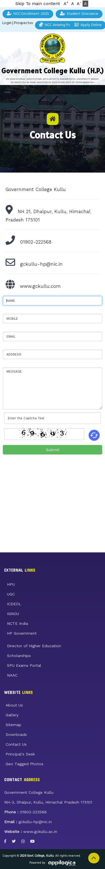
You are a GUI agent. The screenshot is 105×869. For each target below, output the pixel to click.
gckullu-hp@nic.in (41, 264)
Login (6, 23)
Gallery (12, 715)
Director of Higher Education (34, 646)
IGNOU (13, 613)
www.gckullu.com (40, 286)
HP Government (22, 633)
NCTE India (17, 623)
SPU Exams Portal (24, 665)
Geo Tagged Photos (24, 764)
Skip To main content (37, 3)
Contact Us (16, 744)
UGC (11, 594)
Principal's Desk (20, 754)
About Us (14, 705)
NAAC (12, 675)
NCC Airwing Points (58, 25)
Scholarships (19, 655)
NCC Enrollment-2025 (28, 14)
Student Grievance (79, 14)
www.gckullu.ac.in (40, 831)
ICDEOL (14, 604)
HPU (11, 584)
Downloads (16, 734)
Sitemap (13, 724)
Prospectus (23, 23)
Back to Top (93, 858)
